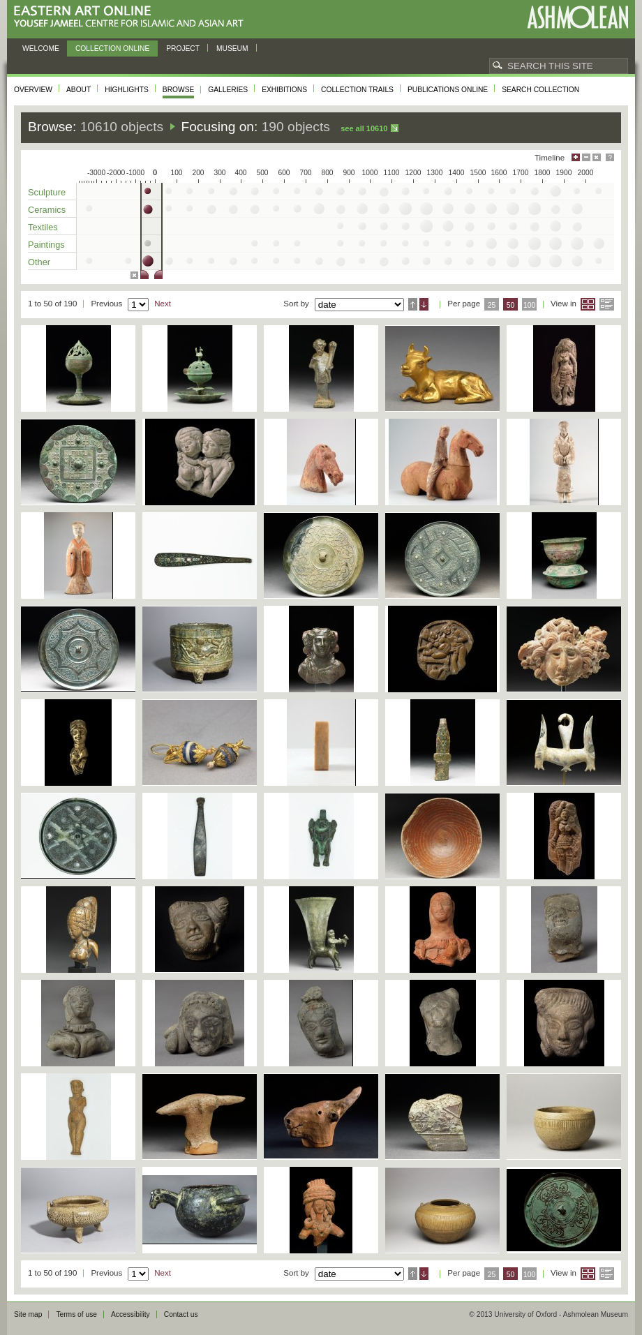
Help (610, 157)
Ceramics (47, 209)
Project (183, 48)
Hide (596, 157)
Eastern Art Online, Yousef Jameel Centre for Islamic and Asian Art (132, 17)
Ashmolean (577, 17)
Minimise (586, 157)
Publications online (448, 90)
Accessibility (130, 1314)
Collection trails (357, 90)
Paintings (46, 244)
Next (162, 303)
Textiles (43, 227)
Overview (33, 90)
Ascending (412, 304)
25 (492, 305)
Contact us (181, 1314)
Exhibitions (284, 90)
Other (39, 262)
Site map (28, 1314)
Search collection (540, 90)
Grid (588, 304)
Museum (232, 48)
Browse (179, 90)
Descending (423, 304)
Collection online (112, 48)
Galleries (228, 90)
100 (529, 305)
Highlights (127, 90)
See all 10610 (364, 128)
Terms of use (76, 1314)
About (78, 90)
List (606, 304)
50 (511, 305)
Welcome (40, 48)
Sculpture (47, 192)
